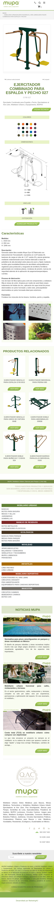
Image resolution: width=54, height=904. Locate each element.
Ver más (14, 389)
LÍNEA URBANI (7, 570)
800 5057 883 (45, 832)
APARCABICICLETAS (10, 548)
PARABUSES (7, 558)
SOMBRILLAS (7, 518)
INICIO (4, 13)
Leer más (42, 751)
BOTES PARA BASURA (11, 511)
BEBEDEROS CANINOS (11, 595)
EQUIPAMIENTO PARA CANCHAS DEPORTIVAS (20, 585)
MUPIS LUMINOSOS (9, 555)
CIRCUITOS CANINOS (10, 592)
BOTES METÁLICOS (10, 526)
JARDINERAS (7, 516)
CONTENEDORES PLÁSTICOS (13, 528)
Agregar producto (27, 224)
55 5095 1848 (45, 837)
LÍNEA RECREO (8, 568)
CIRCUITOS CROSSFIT (10, 580)
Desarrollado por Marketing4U (27, 901)
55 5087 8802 (45, 842)
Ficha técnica (41, 110)
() (40, 7)
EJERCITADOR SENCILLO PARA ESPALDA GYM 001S (14, 382)
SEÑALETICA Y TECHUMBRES (14, 553)
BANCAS (5, 509)
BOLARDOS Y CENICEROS (12, 551)
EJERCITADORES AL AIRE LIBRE (15, 577)
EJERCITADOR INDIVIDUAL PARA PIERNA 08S (40, 382)
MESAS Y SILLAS (8, 514)
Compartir (46, 79)
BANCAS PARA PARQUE (11, 536)
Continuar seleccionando (12, 79)
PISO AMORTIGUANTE (10, 582)
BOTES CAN (6, 597)
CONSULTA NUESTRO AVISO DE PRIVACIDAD (27, 887)
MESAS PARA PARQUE (11, 538)
